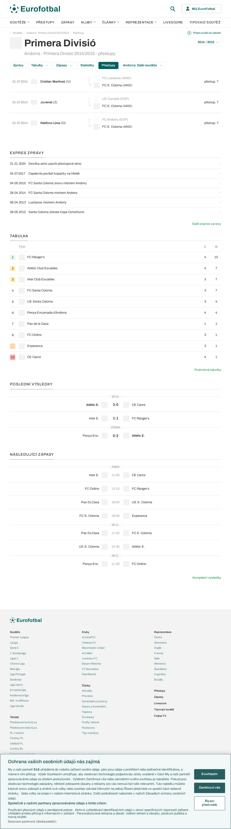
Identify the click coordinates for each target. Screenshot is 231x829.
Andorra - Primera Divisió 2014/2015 (47, 32)
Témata (14, 717)
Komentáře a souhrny (94, 701)
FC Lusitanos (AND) (112, 78)
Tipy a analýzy (90, 732)
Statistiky (87, 65)
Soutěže (20, 22)
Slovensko (160, 642)
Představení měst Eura (23, 727)
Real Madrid (89, 674)
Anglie (158, 647)
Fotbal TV (160, 715)
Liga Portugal (17, 674)
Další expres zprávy (206, 224)
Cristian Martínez (52, 81)
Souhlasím (209, 774)
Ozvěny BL (16, 748)
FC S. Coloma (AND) (113, 85)
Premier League (19, 637)
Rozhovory (88, 727)
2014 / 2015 (208, 42)
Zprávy (18, 65)
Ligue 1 (14, 658)
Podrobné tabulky (207, 370)
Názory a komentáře (94, 706)
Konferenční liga (19, 695)
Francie (158, 653)
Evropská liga (18, 689)
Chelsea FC (89, 642)
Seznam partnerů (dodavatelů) (32, 821)
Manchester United (93, 647)
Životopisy (88, 717)
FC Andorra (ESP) (111, 120)
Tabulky (39, 65)
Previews (87, 695)
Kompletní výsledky (206, 577)
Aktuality (87, 690)
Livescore (173, 22)
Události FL (16, 743)
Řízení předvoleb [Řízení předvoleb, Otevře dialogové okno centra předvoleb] (209, 803)
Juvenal (46, 102)
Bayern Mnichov (91, 663)
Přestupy (45, 22)
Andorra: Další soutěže (142, 65)
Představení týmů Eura (23, 722)
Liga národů (17, 705)
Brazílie (158, 679)
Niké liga (15, 668)
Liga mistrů (16, 684)
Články (86, 685)
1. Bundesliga (18, 653)
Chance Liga (17, 663)
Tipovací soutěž (205, 22)
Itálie (157, 658)
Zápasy (68, 22)
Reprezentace (141, 22)
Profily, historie (90, 722)
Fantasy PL (16, 738)
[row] (115, 257)
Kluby (88, 22)
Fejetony (87, 711)
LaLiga (14, 642)
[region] (115, 791)
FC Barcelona (90, 668)
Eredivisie (16, 679)
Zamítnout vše (209, 787)
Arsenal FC (88, 637)
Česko (158, 637)
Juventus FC (89, 658)
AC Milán (87, 653)
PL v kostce (17, 732)
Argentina (160, 674)
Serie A (14, 647)
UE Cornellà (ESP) (111, 99)
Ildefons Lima (50, 123)
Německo (160, 663)
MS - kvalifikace (19, 700)
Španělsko (160, 668)
